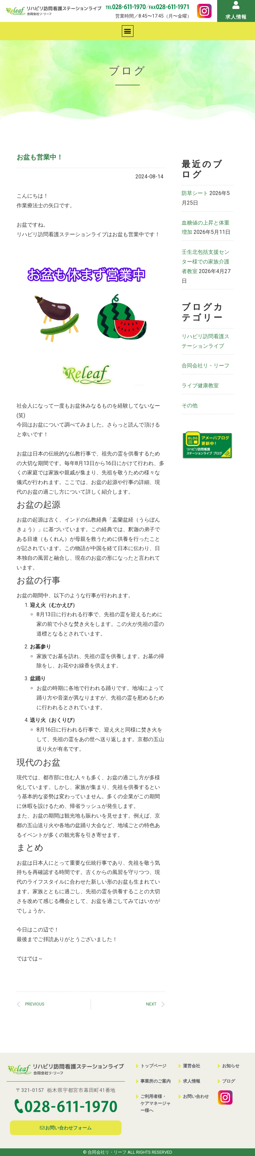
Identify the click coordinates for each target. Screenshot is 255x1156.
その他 (190, 405)
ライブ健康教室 (200, 385)
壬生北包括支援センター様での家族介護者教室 (205, 261)
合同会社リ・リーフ (205, 365)
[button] (127, 31)
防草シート (195, 193)
